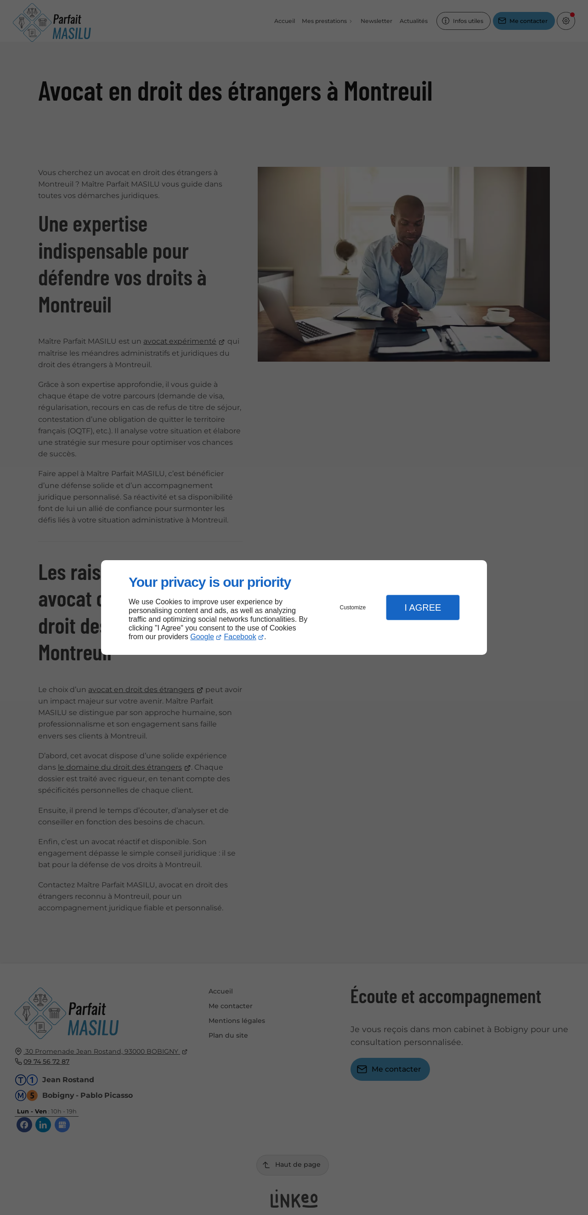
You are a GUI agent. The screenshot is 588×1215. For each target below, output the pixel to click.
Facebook (240, 637)
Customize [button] (353, 607)
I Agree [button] (422, 607)
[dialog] (294, 607)
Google (202, 637)
